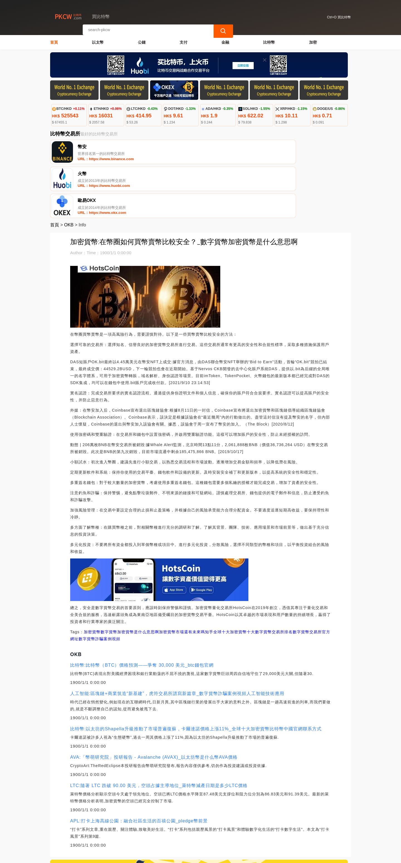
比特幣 (269, 41)
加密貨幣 (92, 580)
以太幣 (98, 41)
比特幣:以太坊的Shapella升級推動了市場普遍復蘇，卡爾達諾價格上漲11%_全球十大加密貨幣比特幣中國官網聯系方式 (196, 677)
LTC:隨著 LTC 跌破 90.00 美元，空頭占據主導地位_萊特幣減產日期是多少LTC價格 (159, 733)
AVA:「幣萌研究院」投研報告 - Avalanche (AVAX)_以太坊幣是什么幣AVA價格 (154, 705)
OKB (69, 173)
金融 (225, 41)
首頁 (54, 41)
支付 (183, 41)
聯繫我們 (115, 835)
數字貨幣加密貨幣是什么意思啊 (130, 580)
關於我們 (142, 835)
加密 (313, 41)
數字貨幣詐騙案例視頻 (99, 587)
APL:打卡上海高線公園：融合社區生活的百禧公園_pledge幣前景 (139, 769)
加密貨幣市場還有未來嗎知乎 (186, 580)
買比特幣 (143, 856)
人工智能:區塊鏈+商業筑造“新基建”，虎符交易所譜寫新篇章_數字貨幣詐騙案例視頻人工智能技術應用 (177, 641)
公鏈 (142, 41)
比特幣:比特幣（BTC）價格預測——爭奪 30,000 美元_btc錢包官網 (142, 613)
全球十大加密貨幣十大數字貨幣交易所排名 (253, 580)
